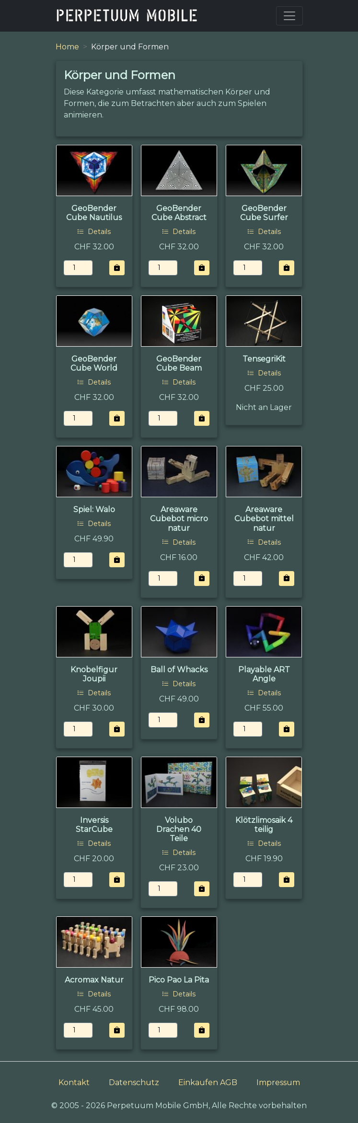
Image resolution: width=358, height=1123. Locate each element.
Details (94, 231)
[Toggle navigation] (289, 15)
